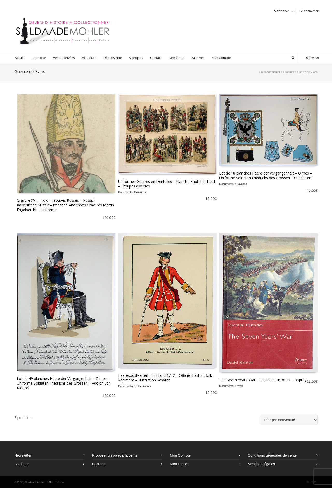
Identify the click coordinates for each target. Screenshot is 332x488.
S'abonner (281, 11)
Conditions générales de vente (272, 455)
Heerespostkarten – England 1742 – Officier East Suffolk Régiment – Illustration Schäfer (165, 377)
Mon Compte (180, 455)
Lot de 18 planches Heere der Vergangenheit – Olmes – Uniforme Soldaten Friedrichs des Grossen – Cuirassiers (265, 175)
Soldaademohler (269, 71)
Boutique (21, 464)
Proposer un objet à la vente (114, 455)
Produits (288, 71)
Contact (98, 464)
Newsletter (22, 455)
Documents (125, 192)
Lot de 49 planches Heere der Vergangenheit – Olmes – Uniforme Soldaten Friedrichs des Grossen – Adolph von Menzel (64, 383)
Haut (311, 482)
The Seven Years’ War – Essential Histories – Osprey (262, 379)
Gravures (140, 192)
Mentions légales (261, 464)
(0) (310, 57)
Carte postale (126, 386)
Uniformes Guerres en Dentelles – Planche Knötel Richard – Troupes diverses (166, 184)
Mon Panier (179, 464)
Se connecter (309, 11)
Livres (239, 385)
